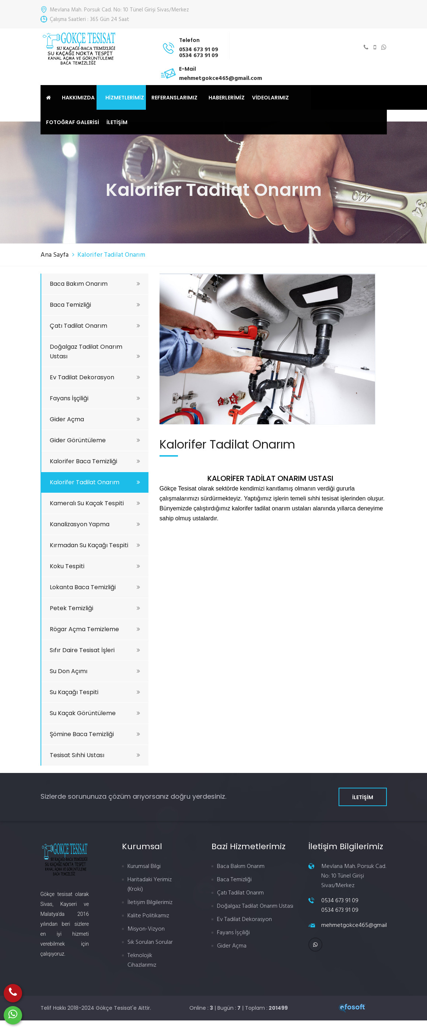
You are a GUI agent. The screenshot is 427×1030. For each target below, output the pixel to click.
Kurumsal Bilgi (144, 866)
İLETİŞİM (116, 122)
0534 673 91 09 (339, 901)
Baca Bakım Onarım (95, 284)
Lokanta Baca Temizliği (95, 587)
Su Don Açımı (95, 671)
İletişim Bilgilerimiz (149, 902)
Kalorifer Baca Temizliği (95, 461)
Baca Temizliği (95, 304)
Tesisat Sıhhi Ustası (95, 755)
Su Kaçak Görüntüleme (95, 713)
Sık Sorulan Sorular (150, 942)
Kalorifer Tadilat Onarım (95, 482)
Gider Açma (95, 419)
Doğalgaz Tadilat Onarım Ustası (95, 351)
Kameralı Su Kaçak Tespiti (95, 503)
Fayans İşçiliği (95, 398)
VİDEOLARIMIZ (270, 97)
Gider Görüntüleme (95, 440)
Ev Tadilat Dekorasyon (95, 377)
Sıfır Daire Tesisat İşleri (95, 650)
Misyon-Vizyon (146, 929)
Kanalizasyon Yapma (95, 524)
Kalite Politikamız (148, 916)
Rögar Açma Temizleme (95, 629)
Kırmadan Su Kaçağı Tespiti (95, 545)
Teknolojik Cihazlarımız (141, 960)
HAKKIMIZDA (78, 97)
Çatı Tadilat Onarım (95, 325)
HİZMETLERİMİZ (124, 97)
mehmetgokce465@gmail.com (360, 925)
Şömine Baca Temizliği (95, 734)
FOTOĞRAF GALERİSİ (72, 122)
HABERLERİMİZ (227, 97)
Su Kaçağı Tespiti (95, 692)
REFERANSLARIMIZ (174, 97)
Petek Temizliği (95, 608)
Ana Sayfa (55, 255)
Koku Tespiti (95, 566)
